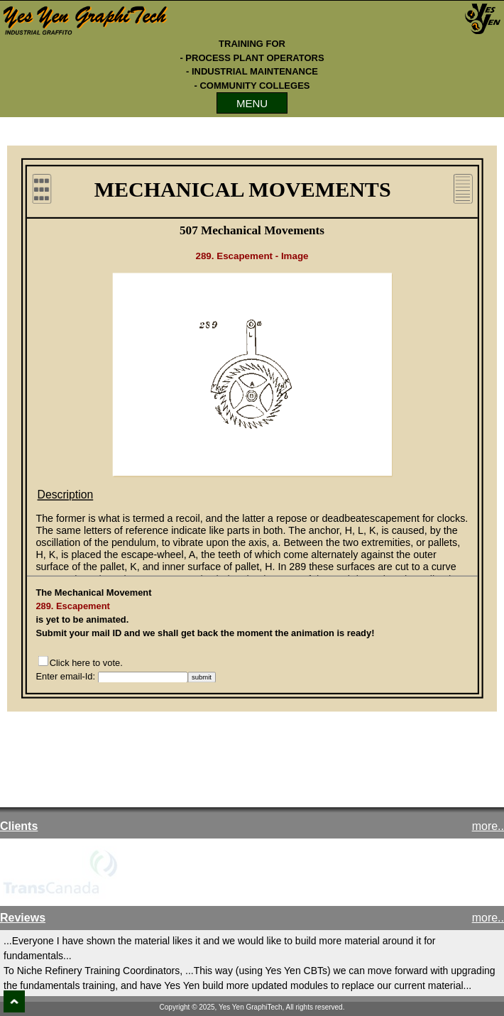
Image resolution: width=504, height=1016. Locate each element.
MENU (252, 103)
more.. (488, 826)
